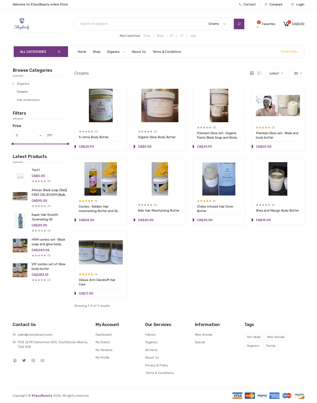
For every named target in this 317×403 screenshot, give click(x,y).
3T (182, 36)
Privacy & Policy (156, 365)
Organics (116, 52)
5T (172, 36)
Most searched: (130, 36)
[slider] (12, 143)
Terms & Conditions (166, 52)
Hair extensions (28, 100)
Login (297, 4)
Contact (247, 4)
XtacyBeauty (42, 396)
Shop (96, 52)
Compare (273, 4)
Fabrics (150, 335)
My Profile (102, 357)
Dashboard (103, 335)
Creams (22, 92)
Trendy (271, 346)
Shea (160, 36)
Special (200, 342)
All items (151, 350)
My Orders (102, 342)
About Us (139, 52)
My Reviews (103, 350)
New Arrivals (204, 335)
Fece (147, 36)
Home (82, 52)
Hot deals (254, 337)
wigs (193, 36)
